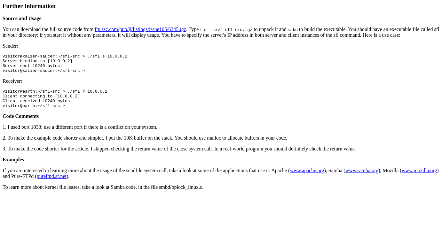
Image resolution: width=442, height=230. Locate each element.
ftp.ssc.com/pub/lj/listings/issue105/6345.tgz (140, 29)
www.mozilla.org (419, 178)
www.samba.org (362, 178)
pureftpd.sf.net (52, 184)
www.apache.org (307, 178)
